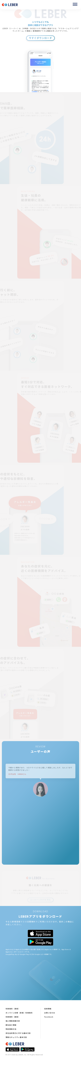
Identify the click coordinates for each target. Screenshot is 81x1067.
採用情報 (47, 1009)
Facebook (48, 1017)
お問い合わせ (49, 1013)
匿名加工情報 (11, 1025)
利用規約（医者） (13, 1017)
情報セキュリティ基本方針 (16, 1037)
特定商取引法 (11, 1029)
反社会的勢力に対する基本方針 (18, 1033)
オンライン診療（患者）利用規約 (19, 1013)
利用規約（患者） (13, 1009)
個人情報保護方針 (13, 1021)
